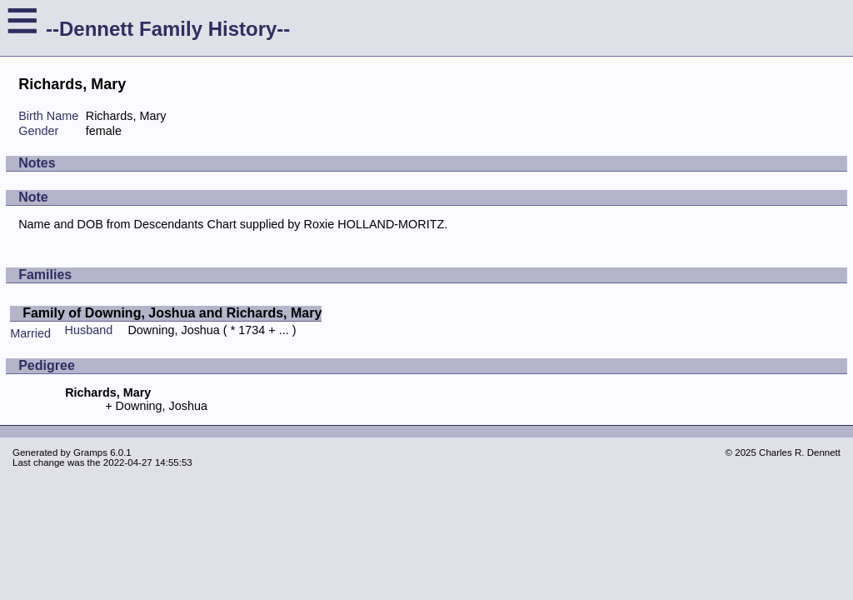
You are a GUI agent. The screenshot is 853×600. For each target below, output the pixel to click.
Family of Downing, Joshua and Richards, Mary (172, 313)
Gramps (90, 453)
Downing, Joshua (173, 330)
